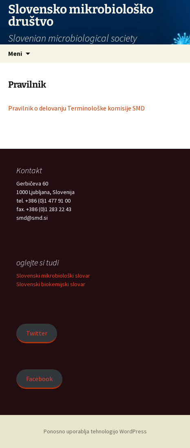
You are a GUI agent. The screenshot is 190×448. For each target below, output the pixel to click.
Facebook (39, 379)
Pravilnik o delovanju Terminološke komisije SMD (76, 108)
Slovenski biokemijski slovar (50, 284)
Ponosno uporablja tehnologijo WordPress (95, 431)
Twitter (36, 333)
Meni (15, 53)
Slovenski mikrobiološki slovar (53, 275)
